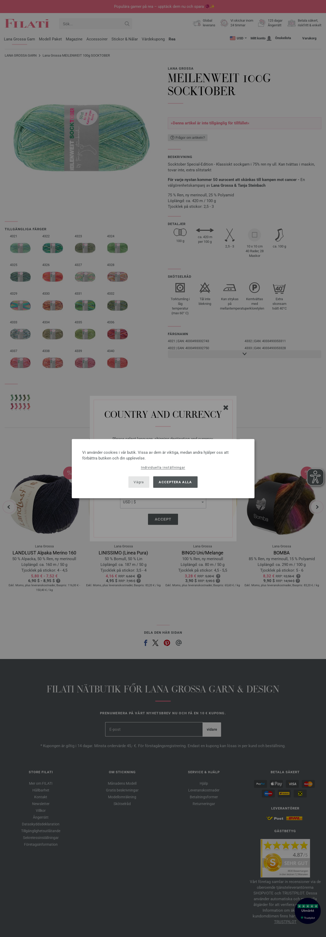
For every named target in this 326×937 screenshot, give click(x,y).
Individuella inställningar (163, 467)
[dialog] (163, 468)
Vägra (139, 482)
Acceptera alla (175, 482)
